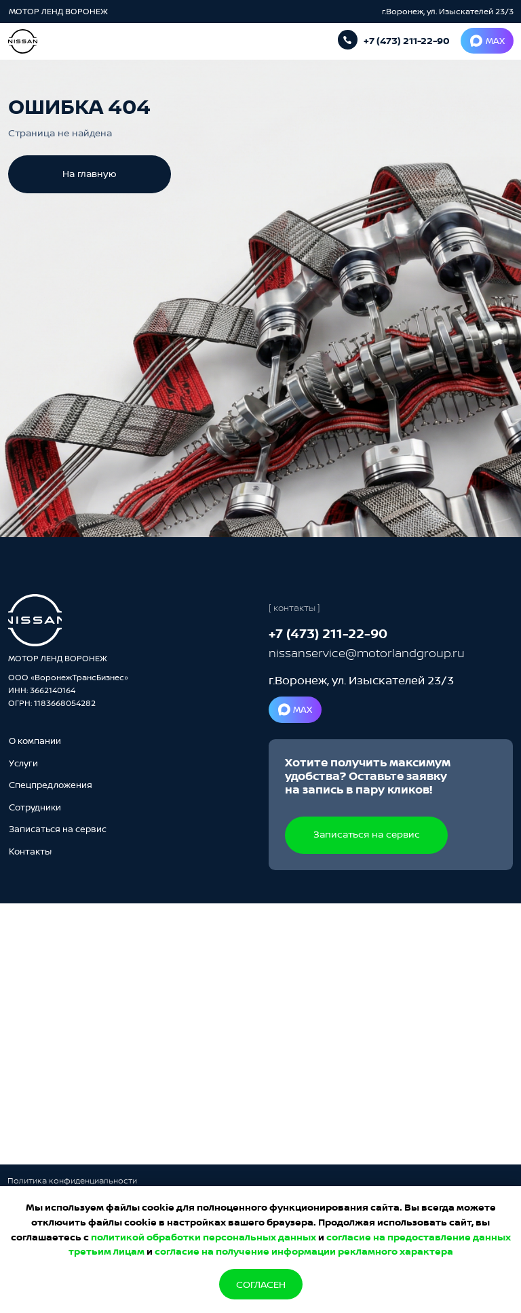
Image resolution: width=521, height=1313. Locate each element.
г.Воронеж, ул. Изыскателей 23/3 (448, 11)
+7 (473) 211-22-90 (407, 40)
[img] (35, 620)
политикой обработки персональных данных (203, 1236)
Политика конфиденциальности (72, 1180)
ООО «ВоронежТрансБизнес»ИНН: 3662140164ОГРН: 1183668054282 (68, 690)
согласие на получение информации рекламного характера (304, 1251)
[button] (58, 829)
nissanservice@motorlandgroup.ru (367, 653)
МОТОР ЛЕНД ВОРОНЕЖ (59, 11)
